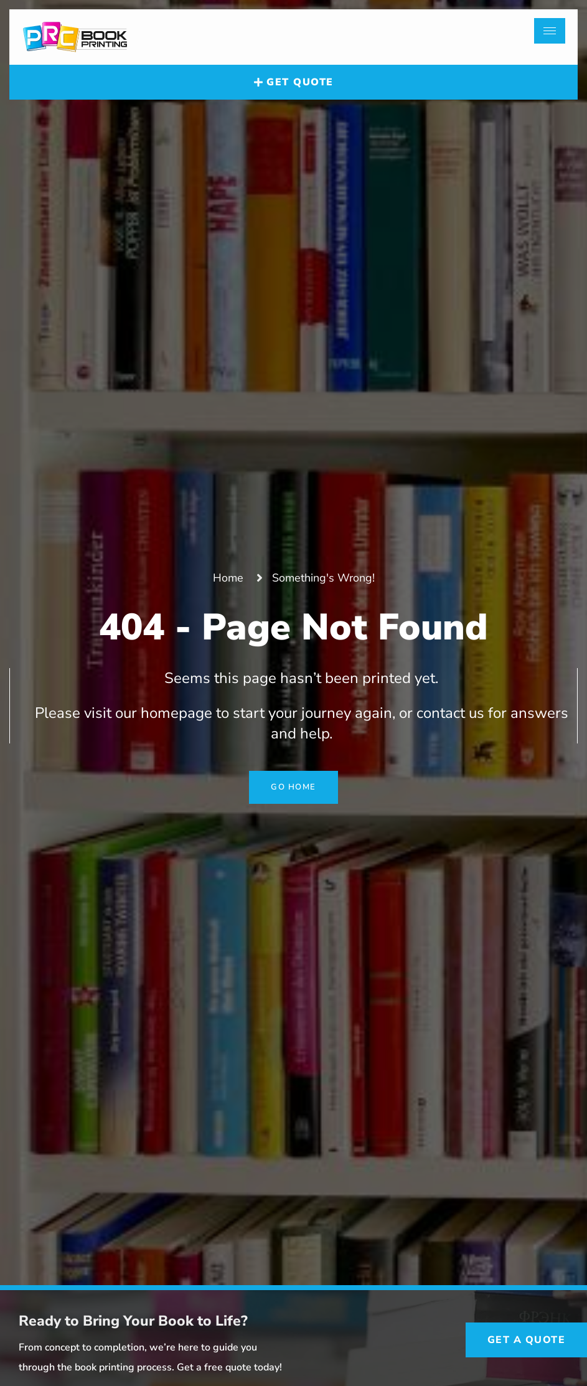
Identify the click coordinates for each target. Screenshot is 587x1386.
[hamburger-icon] (549, 31)
